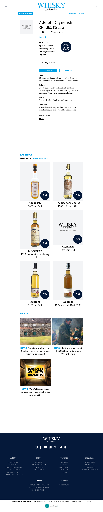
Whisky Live (64, 485)
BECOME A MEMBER (25, 13)
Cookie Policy (13, 472)
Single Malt (64, 467)
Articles (38, 462)
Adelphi (42, 37)
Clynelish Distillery (34, 158)
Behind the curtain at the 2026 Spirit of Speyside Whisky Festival (68, 351)
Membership (90, 467)
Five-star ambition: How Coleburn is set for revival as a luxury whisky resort (35, 351)
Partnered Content (39, 465)
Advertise (13, 465)
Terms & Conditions (13, 467)
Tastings (26, 154)
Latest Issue (90, 462)
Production (39, 470)
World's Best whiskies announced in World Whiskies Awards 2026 (35, 392)
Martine (48, 70)
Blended (64, 465)
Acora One (86, 501)
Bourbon (64, 470)
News (23, 348)
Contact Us (13, 462)
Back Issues (90, 465)
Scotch (64, 472)
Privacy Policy (13, 470)
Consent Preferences (13, 475)
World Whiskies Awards (39, 487)
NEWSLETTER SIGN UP (76, 13)
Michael (68, 70)
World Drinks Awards (39, 485)
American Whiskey (90, 470)
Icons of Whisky (39, 490)
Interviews (38, 467)
